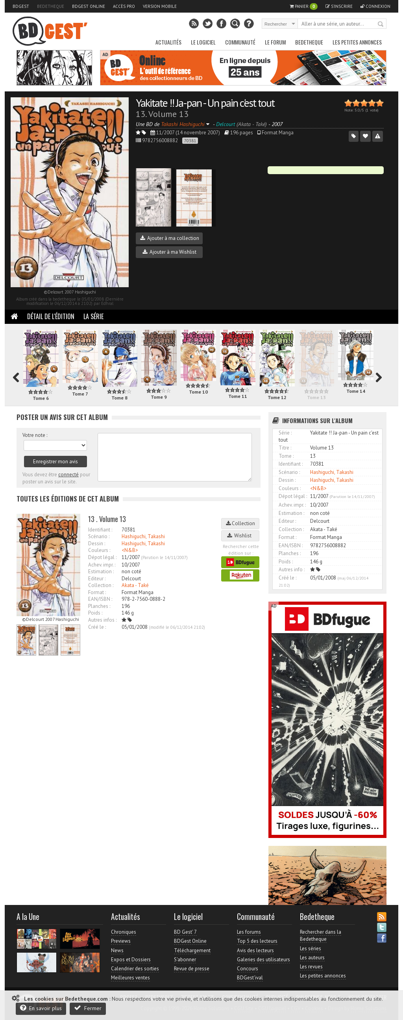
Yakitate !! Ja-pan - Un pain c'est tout (205, 102)
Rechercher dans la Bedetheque (320, 935)
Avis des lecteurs (255, 950)
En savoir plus (41, 1008)
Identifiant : (100, 529)
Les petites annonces (357, 42)
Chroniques (123, 932)
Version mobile (160, 6)
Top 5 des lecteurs (257, 941)
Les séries (310, 948)
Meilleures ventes (130, 977)
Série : (285, 432)
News (117, 950)
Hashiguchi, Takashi (143, 536)
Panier (304, 6)
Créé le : (97, 627)
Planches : (99, 606)
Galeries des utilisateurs (263, 959)
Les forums (249, 932)
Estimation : (101, 571)
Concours (247, 968)
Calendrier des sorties (135, 968)
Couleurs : (99, 550)
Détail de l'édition (50, 316)
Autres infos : (102, 620)
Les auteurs (312, 957)
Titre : (285, 447)
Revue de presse (191, 968)
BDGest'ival (250, 977)
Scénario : (98, 536)
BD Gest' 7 (185, 932)
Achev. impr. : (101, 564)
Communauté (240, 42)
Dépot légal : (102, 557)
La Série (93, 316)
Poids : (95, 612)
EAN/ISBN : (100, 599)
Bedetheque (50, 6)
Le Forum (275, 42)
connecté (68, 474)
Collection (240, 523)
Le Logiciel (203, 42)
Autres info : (292, 569)
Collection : (100, 585)
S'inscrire (339, 6)
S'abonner (185, 959)
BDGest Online (88, 6)
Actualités (168, 42)
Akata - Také (135, 585)
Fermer (88, 1008)
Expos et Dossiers (131, 959)
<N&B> (130, 550)
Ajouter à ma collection (169, 238)
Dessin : (96, 543)
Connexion (375, 6)
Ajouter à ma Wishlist (169, 252)
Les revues (311, 966)
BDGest (21, 6)
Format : (97, 592)
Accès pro (124, 6)
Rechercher (381, 24)
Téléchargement (192, 950)
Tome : (286, 456)
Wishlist (240, 535)
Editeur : (96, 578)
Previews (121, 941)
